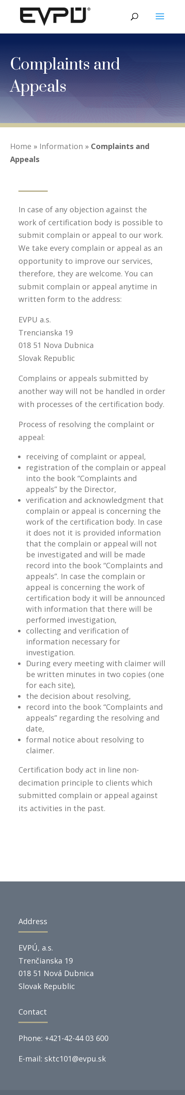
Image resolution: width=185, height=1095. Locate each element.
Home (20, 146)
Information (61, 146)
